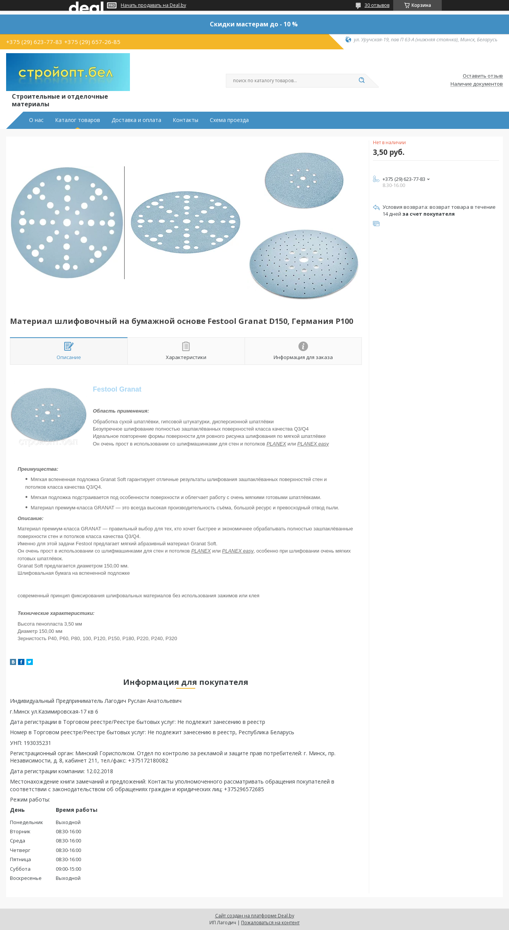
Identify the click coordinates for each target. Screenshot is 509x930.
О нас (36, 120)
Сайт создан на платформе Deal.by (254, 915)
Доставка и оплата (136, 120)
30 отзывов (377, 5)
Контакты (185, 120)
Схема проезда (229, 120)
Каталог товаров (77, 120)
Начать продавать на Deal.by (153, 5)
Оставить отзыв (483, 76)
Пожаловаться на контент (270, 922)
